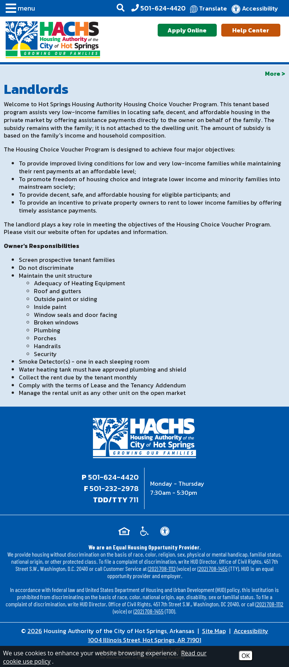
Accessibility (251, 630)
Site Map (214, 630)
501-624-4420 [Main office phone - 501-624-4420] (113, 477)
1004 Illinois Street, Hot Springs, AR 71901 (144, 639)
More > (275, 73)
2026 (34, 630)
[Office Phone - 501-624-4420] (158, 8)
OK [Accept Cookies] (246, 656)
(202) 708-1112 (162, 568)
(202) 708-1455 (213, 568)
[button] (18, 9)
